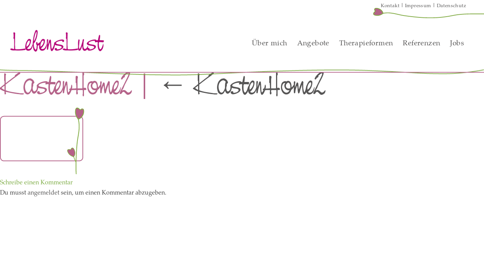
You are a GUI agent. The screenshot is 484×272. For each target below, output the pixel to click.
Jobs (457, 42)
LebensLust (57, 41)
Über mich (269, 42)
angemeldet (43, 192)
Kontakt (390, 5)
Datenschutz (451, 5)
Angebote (313, 42)
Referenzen (421, 42)
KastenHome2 (241, 85)
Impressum (418, 5)
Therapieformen (366, 42)
